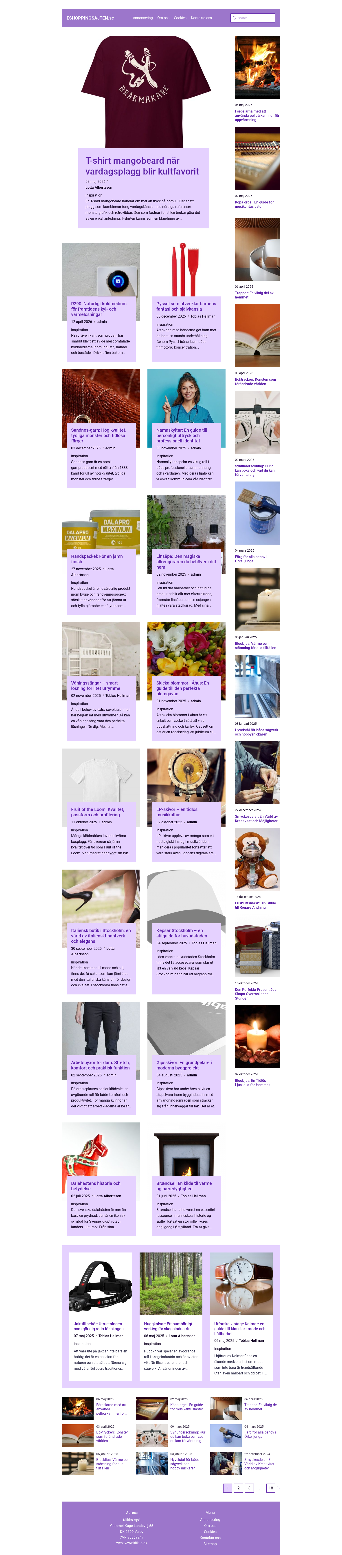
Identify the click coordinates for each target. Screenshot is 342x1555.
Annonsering (143, 18)
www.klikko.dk (136, 1543)
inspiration (94, 195)
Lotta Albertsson (99, 187)
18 (271, 1488)
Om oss (163, 18)
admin (102, 322)
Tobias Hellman (203, 316)
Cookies (180, 18)
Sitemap (210, 1544)
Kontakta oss (201, 18)
